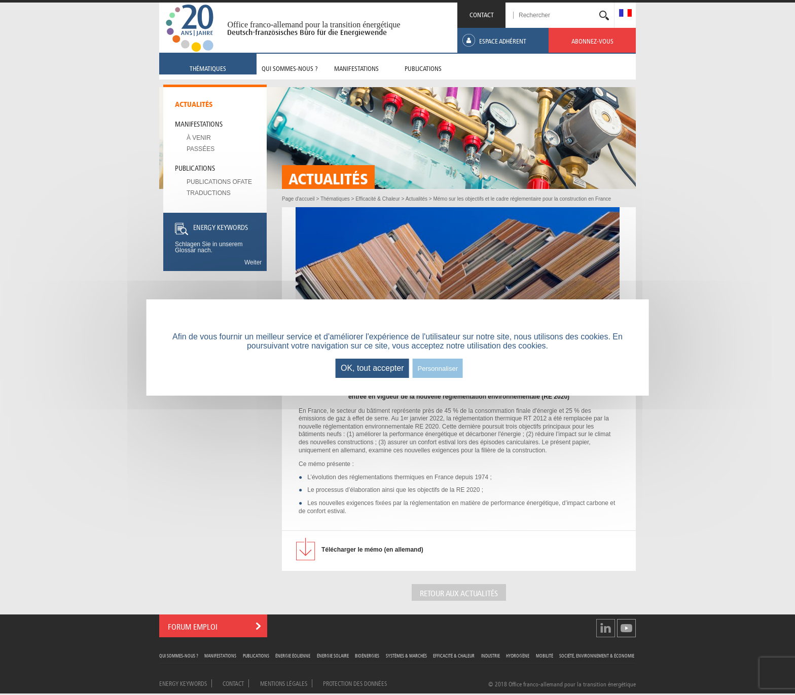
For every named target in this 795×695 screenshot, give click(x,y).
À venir (199, 137)
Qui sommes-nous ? (178, 655)
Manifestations (199, 123)
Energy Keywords (183, 682)
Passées (200, 148)
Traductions (209, 193)
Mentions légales (283, 682)
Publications (195, 167)
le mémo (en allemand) (372, 549)
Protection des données (355, 682)
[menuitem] (625, 14)
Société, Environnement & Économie (596, 655)
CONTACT (481, 14)
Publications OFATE (219, 181)
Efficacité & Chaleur (454, 655)
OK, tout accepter (372, 368)
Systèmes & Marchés (406, 655)
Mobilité (544, 655)
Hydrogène (517, 655)
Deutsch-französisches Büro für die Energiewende (307, 32)
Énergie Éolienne (292, 655)
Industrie (490, 655)
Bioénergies (367, 655)
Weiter (253, 262)
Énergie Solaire (333, 655)
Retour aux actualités (459, 592)
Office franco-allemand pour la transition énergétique (313, 24)
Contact (233, 682)
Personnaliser (438, 368)
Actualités (194, 103)
